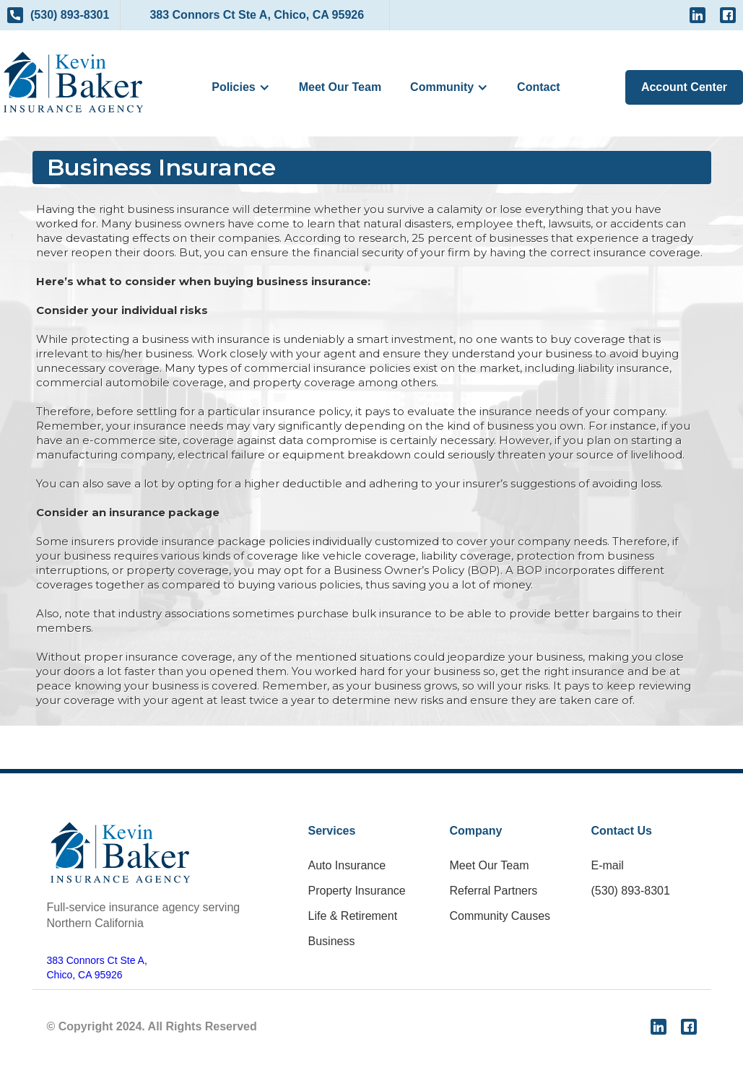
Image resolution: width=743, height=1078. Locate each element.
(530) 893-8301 (630, 890)
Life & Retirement (353, 916)
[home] (73, 82)
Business (331, 941)
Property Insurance (357, 890)
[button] (240, 87)
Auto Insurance (347, 865)
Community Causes (500, 916)
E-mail (607, 865)
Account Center (684, 87)
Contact (538, 87)
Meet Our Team (340, 87)
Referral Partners (494, 890)
